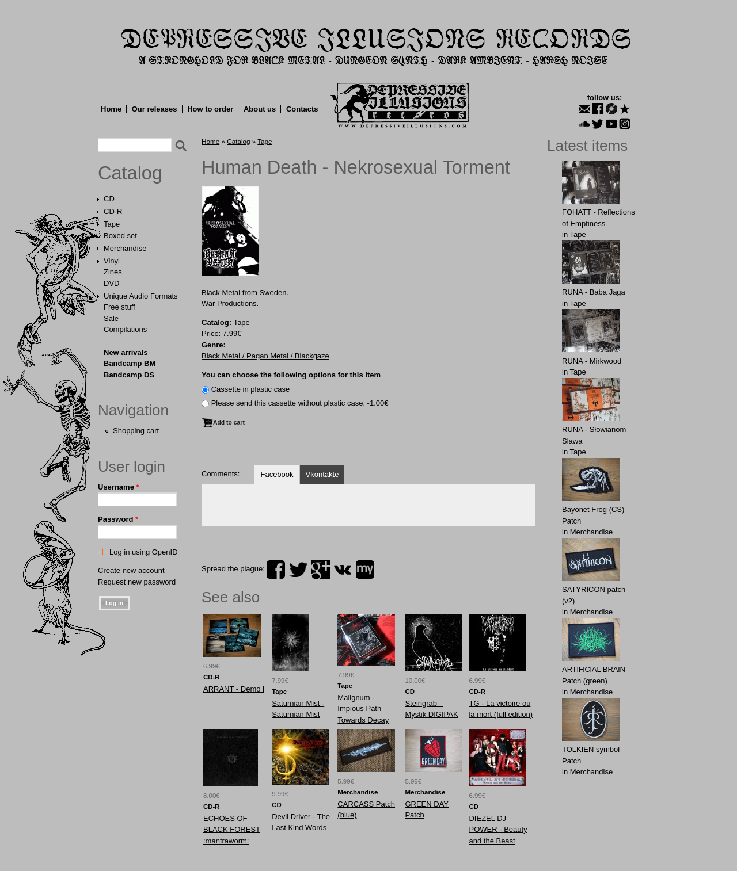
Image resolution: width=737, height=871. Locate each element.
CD (109, 198)
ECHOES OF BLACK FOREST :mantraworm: (231, 829)
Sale (111, 318)
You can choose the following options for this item (291, 374)
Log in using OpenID (143, 552)
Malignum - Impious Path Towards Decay (363, 708)
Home (111, 109)
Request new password (137, 582)
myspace (365, 569)
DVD (111, 283)
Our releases (154, 109)
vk (342, 569)
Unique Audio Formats (141, 296)
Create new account (131, 570)
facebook (276, 569)
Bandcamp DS (129, 374)
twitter (298, 569)
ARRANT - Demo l (233, 689)
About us (260, 109)
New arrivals (126, 352)
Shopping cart (136, 430)
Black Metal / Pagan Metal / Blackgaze (265, 356)
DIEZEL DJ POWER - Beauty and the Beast (498, 829)
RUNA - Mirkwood (591, 361)
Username (118, 487)
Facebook (276, 474)
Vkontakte (322, 474)
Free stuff (119, 307)
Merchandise (125, 248)
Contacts (302, 109)
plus (320, 569)
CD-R (113, 211)
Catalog (130, 173)
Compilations (125, 329)
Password (118, 519)
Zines (113, 272)
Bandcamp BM (129, 363)
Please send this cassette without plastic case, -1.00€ (300, 403)
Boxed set (120, 235)
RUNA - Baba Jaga (593, 292)
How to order (210, 109)
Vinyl (112, 261)
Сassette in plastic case (250, 389)
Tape (112, 224)
